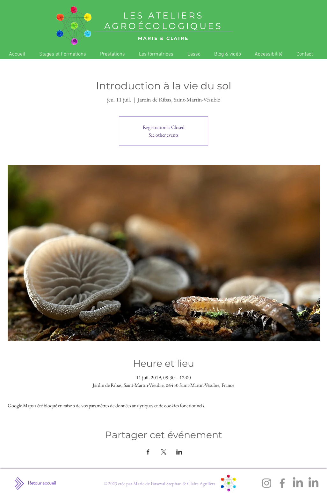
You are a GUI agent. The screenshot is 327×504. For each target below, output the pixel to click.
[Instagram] (266, 483)
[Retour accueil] (42, 483)
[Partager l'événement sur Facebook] (148, 452)
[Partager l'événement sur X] (164, 452)
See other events (163, 135)
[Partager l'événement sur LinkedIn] (179, 452)
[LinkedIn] (298, 483)
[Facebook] (282, 483)
